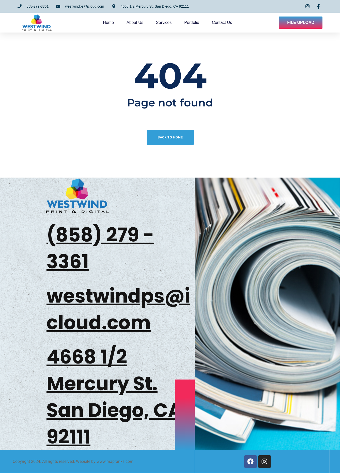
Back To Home (170, 137)
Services (164, 22)
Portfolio (191, 22)
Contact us (222, 22)
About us (135, 22)
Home (108, 22)
